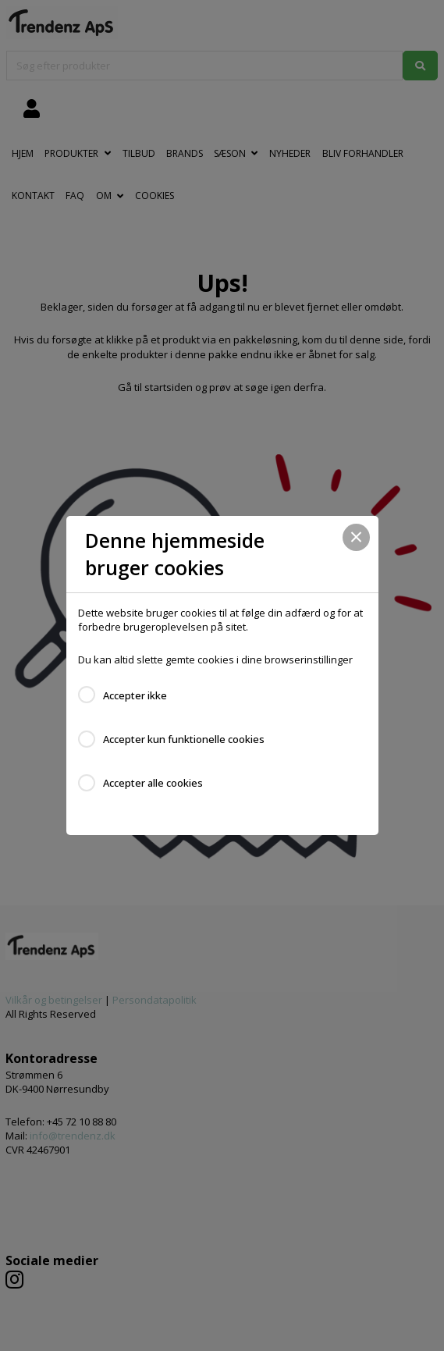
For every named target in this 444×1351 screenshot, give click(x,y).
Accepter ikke (135, 695)
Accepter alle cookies (153, 783)
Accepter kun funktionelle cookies (184, 739)
